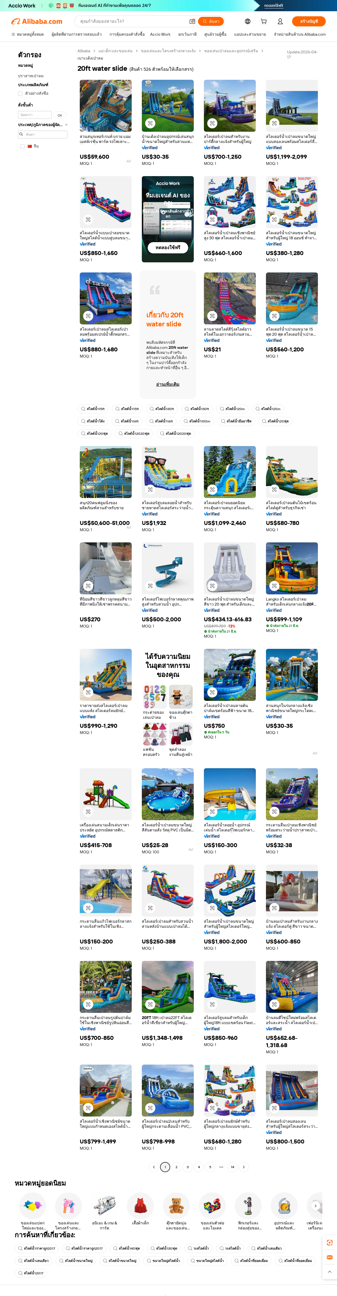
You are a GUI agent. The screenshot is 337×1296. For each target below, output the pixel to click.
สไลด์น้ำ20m (232, 409)
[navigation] (43, 609)
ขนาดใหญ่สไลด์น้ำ (163, 1261)
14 (232, 1167)
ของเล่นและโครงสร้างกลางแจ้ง (168, 51)
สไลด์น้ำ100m (197, 421)
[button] (192, 21)
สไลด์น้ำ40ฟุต (126, 1248)
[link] (329, 1242)
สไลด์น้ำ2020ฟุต (134, 433)
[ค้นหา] (211, 21)
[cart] (265, 22)
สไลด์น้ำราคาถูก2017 (36, 1248)
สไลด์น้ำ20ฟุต (275, 421)
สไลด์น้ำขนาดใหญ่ (75, 1261)
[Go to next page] (244, 1167)
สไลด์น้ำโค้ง (92, 421)
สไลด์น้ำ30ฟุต (164, 1248)
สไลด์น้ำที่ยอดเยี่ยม (251, 1261)
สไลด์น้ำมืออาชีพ (236, 421)
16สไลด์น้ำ (198, 1248)
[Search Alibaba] (132, 21)
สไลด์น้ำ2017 (30, 1273)
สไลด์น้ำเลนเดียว (266, 1248)
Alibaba (84, 51)
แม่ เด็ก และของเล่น (116, 51)
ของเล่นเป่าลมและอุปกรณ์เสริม (231, 51)
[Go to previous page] (154, 1167)
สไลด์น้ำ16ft (127, 421)
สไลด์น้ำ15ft (93, 409)
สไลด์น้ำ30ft (162, 409)
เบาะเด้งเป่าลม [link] (90, 58)
